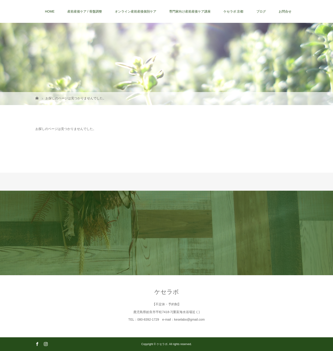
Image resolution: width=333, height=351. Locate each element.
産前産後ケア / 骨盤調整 (84, 11)
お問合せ (285, 11)
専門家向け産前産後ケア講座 (190, 11)
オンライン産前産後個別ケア (135, 11)
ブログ (261, 11)
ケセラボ (166, 291)
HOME (50, 11)
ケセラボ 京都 (233, 11)
